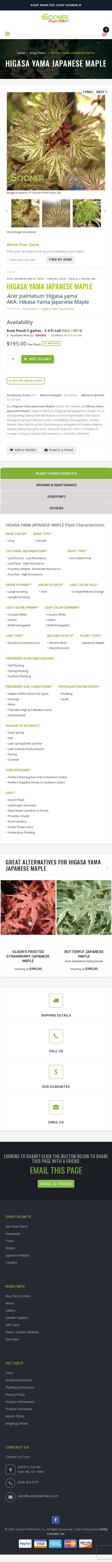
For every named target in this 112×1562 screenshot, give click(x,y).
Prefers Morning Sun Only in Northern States (38, 777)
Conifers (11, 1262)
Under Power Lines (20, 827)
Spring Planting (18, 671)
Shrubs (10, 1248)
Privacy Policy (15, 1394)
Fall (10, 738)
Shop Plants (38, 53)
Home (21, 53)
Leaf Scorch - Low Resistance (27, 558)
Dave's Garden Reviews (22, 1332)
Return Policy (14, 1416)
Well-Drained (16, 715)
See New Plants (16, 1226)
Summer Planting (19, 676)
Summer (13, 760)
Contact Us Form (17, 1457)
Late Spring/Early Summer (25, 743)
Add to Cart (40, 359)
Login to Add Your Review (57, 309)
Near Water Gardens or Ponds (28, 810)
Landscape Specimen (22, 805)
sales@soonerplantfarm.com (38, 1496)
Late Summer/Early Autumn (26, 749)
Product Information (19, 1402)
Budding (66, 694)
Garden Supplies (16, 1318)
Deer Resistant (59, 648)
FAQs (9, 1373)
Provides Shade (18, 816)
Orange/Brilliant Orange (88, 592)
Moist (11, 704)
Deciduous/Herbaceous (24, 643)
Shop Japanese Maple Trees (25, 278)
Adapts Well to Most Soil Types (28, 694)
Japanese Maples (17, 1255)
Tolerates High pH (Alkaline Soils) (30, 710)
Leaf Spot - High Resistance (26, 563)
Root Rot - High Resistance (25, 574)
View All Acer (56, 278)
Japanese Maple (93, 643)
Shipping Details (16, 1423)
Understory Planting (21, 832)
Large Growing (17, 592)
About (9, 1303)
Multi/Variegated (19, 625)
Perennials (12, 1234)
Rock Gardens (17, 821)
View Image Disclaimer (21, 232)
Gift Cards (12, 1325)
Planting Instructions (19, 1387)
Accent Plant (16, 800)
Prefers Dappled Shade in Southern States (36, 782)
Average (13, 699)
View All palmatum (82, 278)
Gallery (10, 1310)
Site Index (12, 1339)
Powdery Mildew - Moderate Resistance (34, 569)
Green (12, 620)
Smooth (41, 541)
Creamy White (17, 614)
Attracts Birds (58, 643)
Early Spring (16, 732)
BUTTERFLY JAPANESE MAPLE (84, 954)
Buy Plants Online (17, 1296)
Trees (9, 1241)
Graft (64, 699)
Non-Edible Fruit (80, 558)
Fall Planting (16, 665)
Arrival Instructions (18, 1380)
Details (41, 335)
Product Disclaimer (18, 1409)
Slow (44, 592)
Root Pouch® (73, 335)
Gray (11, 541)
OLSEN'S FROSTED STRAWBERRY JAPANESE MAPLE (28, 956)
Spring (12, 754)
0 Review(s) (31, 309)
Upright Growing (19, 597)
